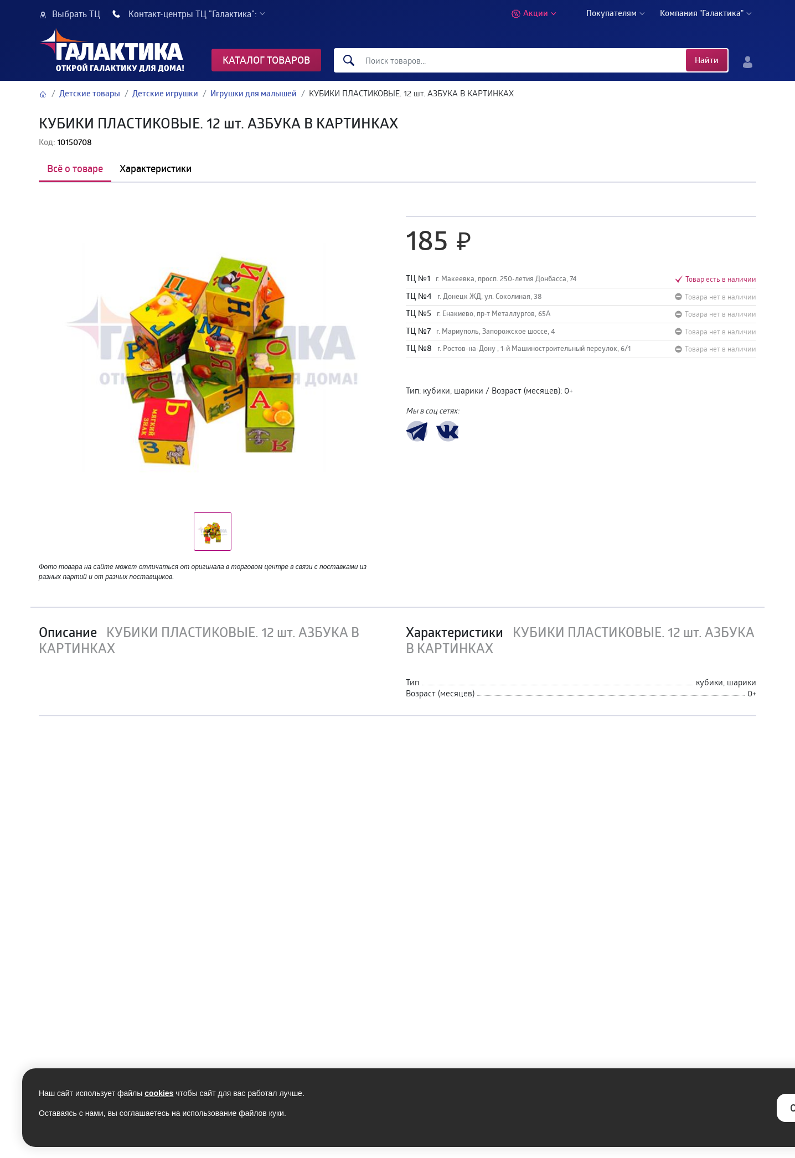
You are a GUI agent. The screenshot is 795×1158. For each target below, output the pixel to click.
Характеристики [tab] (156, 168)
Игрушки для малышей (253, 93)
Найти (707, 60)
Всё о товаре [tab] (75, 168)
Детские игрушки (165, 93)
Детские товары (89, 93)
